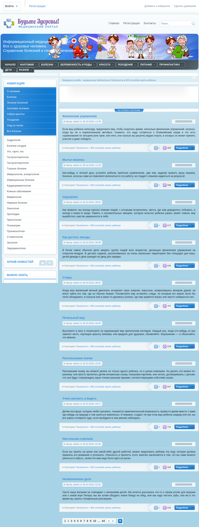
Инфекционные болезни (20, 180)
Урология (12, 242)
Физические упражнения (79, 116)
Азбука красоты (16, 114)
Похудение (13, 119)
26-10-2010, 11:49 (92, 121)
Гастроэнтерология (18, 157)
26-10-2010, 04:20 (92, 323)
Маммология (14, 197)
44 (103, 521)
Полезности (117, 80)
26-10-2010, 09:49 (92, 242)
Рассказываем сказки (77, 358)
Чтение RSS (194, 77)
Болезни (11, 97)
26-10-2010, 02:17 (92, 404)
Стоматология (15, 237)
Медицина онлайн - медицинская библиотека (85, 80)
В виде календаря (49, 263)
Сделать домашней (185, 6)
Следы (67, 277)
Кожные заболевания (19, 191)
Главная (113, 23)
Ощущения (70, 197)
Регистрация (37, 6)
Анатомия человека (18, 108)
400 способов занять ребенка (141, 80)
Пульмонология (16, 231)
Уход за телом (15, 125)
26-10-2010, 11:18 (92, 165)
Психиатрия (13, 225)
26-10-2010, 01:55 (92, 484)
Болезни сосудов (16, 145)
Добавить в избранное (157, 6)
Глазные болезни (16, 168)
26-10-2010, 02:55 (92, 363)
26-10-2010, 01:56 (92, 444)
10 (94, 521)
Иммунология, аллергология (23, 174)
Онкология (13, 208)
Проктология (14, 219)
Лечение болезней (17, 102)
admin (76, 121)
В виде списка (42, 263)
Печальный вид (73, 317)
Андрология (13, 140)
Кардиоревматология (19, 185)
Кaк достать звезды (76, 237)
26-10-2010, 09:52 (92, 202)
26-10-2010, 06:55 (92, 283)
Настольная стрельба (77, 438)
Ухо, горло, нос (15, 151)
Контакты (150, 23)
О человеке (13, 91)
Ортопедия (13, 214)
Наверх (120, 521)
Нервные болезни (17, 202)
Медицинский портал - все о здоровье (33, 23)
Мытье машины (73, 159)
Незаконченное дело (76, 479)
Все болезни (14, 131)
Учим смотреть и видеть (79, 398)
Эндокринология (16, 248)
